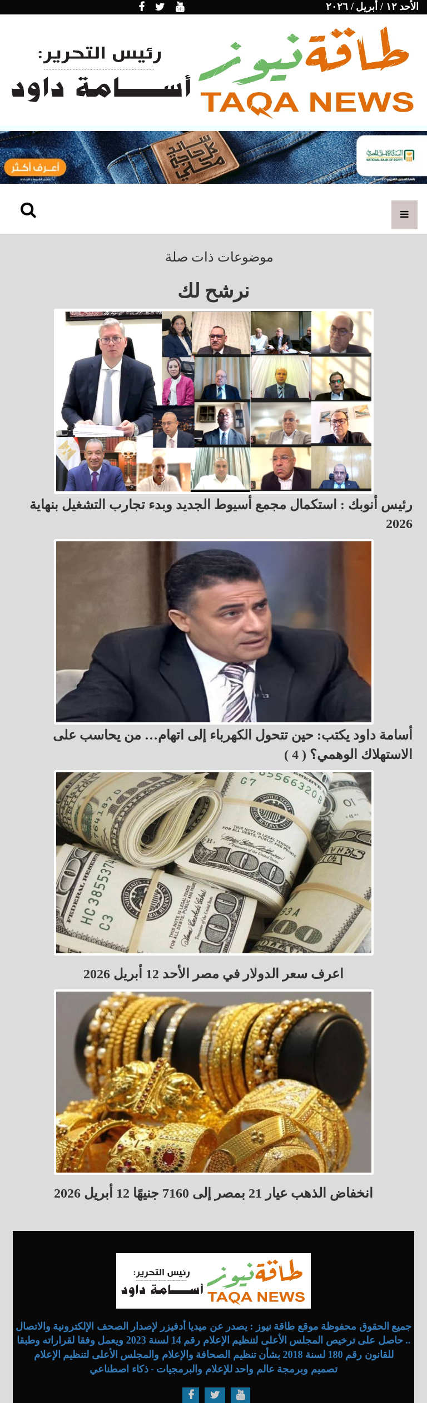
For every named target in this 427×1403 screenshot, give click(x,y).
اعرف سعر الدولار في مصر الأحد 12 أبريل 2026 (213, 974)
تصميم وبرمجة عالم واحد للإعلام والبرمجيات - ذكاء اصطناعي (213, 1369)
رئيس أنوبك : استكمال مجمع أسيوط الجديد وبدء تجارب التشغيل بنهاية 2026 (221, 514)
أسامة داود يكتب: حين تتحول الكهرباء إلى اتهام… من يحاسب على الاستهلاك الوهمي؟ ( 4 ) (233, 744)
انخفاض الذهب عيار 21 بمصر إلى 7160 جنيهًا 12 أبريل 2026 (213, 1193)
